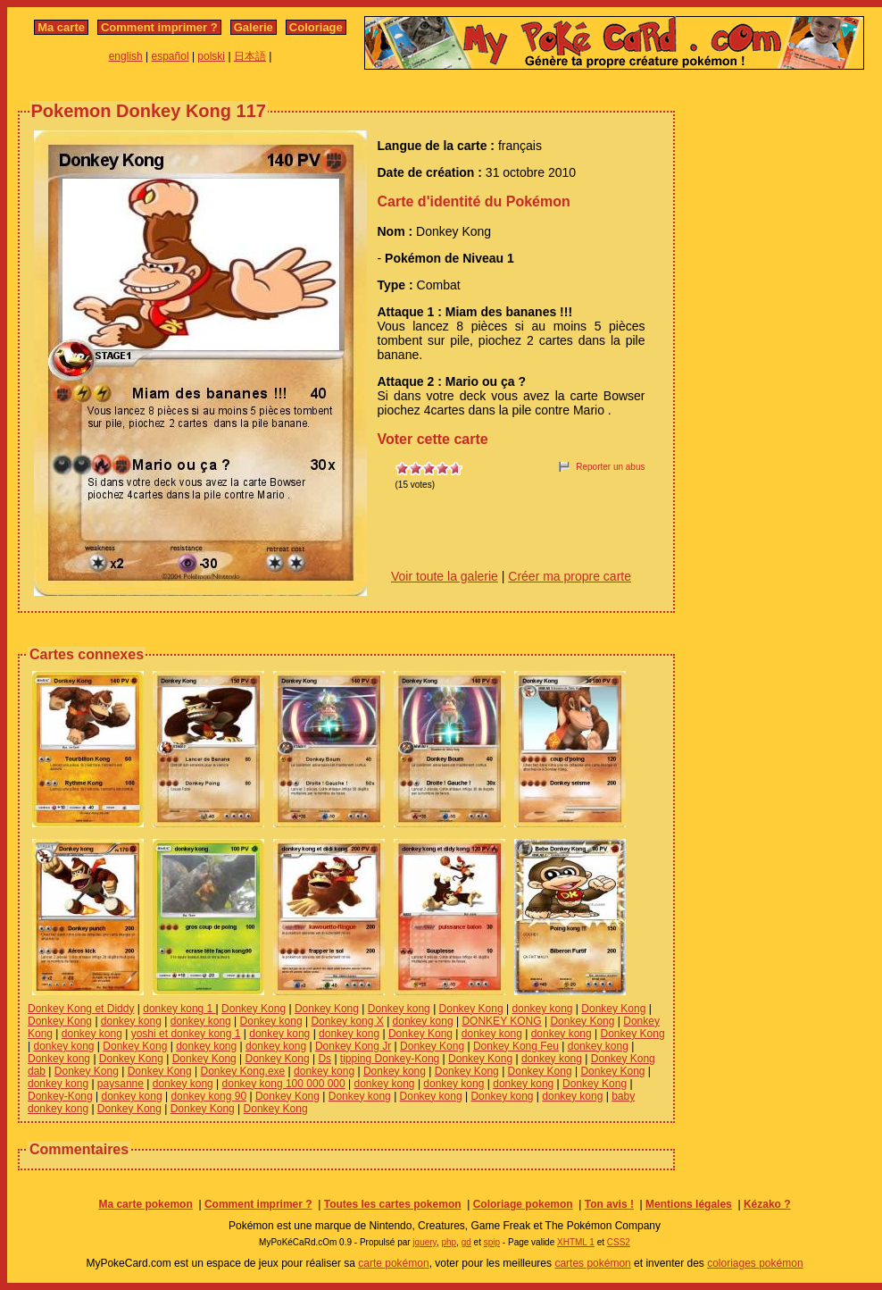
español (170, 56)
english (126, 56)
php (448, 1242)
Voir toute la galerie (444, 576)
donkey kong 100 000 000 (283, 1083)
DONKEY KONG (501, 1021)
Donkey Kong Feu (516, 1046)
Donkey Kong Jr (353, 1046)
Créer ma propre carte (569, 576)
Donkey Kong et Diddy (81, 1008)
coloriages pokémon (755, 1263)
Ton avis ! (609, 1204)
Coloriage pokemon (523, 1204)
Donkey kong (399, 1008)
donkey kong (542, 1008)
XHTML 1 (576, 1242)
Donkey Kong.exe (243, 1071)
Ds (324, 1058)
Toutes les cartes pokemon (393, 1204)
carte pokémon (393, 1263)
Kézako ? (767, 1204)
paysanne (120, 1083)
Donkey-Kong (60, 1096)
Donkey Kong (253, 1008)
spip (492, 1242)
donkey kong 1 (179, 1008)
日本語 (250, 56)
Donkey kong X (347, 1021)
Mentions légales (688, 1204)
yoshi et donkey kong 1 (186, 1033)
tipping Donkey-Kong (389, 1058)
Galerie (253, 27)
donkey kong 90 (208, 1096)
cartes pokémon (592, 1263)
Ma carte (61, 27)
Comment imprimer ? (159, 27)
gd (466, 1242)
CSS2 (618, 1242)
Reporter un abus (610, 467)
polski (211, 56)
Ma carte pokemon (145, 1204)
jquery (424, 1242)
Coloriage (316, 27)
